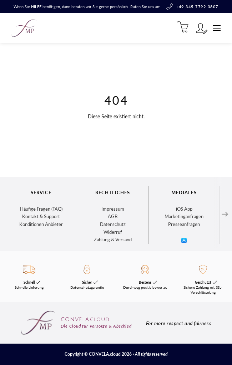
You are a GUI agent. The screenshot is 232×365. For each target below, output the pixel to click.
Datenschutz (113, 224)
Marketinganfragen (184, 216)
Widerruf (113, 232)
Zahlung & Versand (113, 239)
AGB (112, 216)
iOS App (184, 209)
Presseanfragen (184, 224)
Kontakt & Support (41, 216)
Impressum (112, 209)
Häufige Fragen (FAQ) (41, 209)
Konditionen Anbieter (41, 224)
